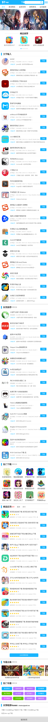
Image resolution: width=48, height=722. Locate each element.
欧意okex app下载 (7, 713)
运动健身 (43, 7)
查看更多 (14, 307)
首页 (3, 7)
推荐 (13, 507)
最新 (18, 507)
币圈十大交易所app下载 (31, 710)
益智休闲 (22, 7)
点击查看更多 (24, 655)
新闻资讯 (32, 7)
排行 (24, 507)
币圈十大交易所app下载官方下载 (12, 710)
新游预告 (12, 7)
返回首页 (24, 720)
